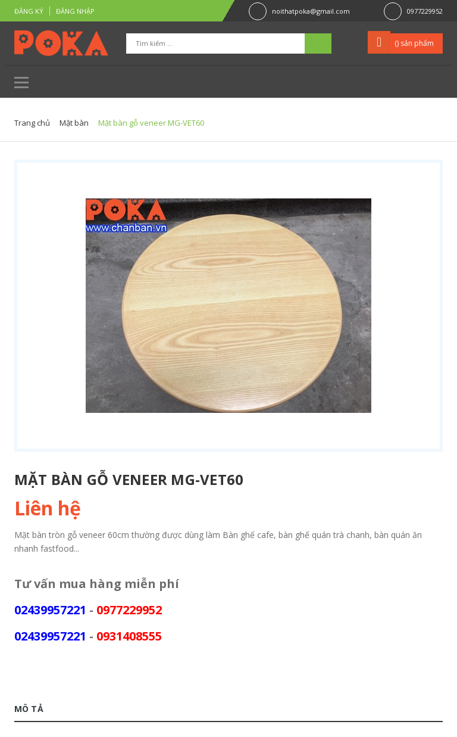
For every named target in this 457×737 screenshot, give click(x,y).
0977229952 (425, 11)
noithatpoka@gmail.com (311, 11)
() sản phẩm (414, 43)
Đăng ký (28, 11)
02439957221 (50, 610)
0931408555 (129, 636)
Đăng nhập (75, 11)
